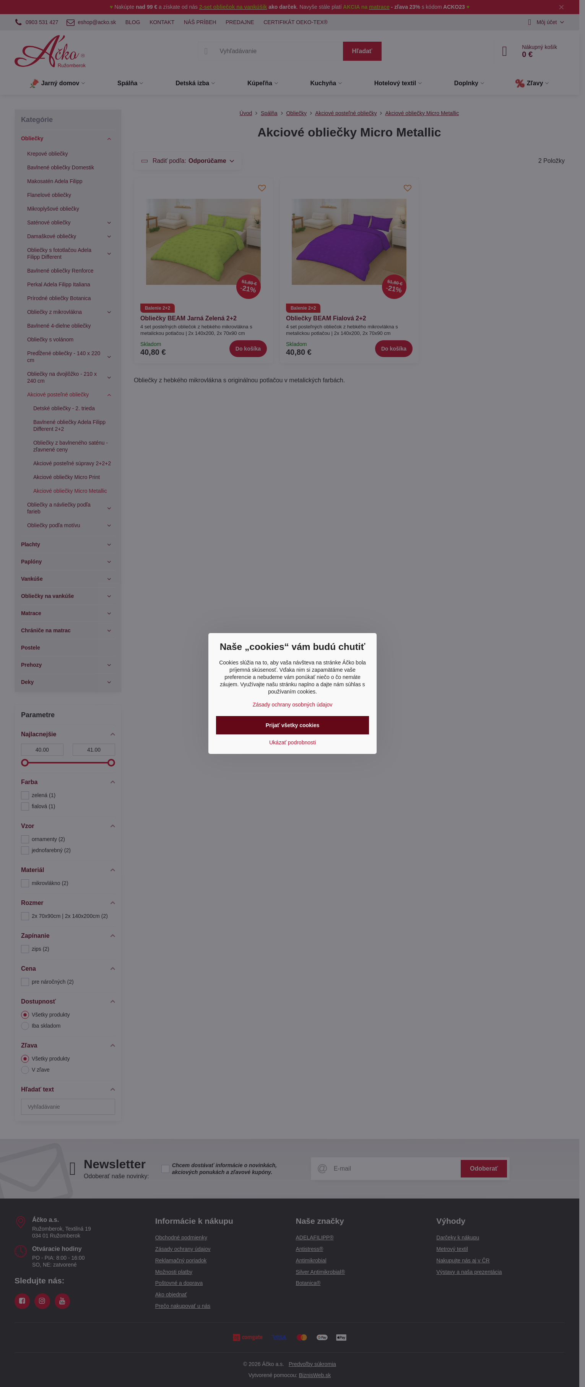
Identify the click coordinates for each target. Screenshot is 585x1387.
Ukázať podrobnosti (292, 742)
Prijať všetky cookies (293, 725)
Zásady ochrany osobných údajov (293, 705)
